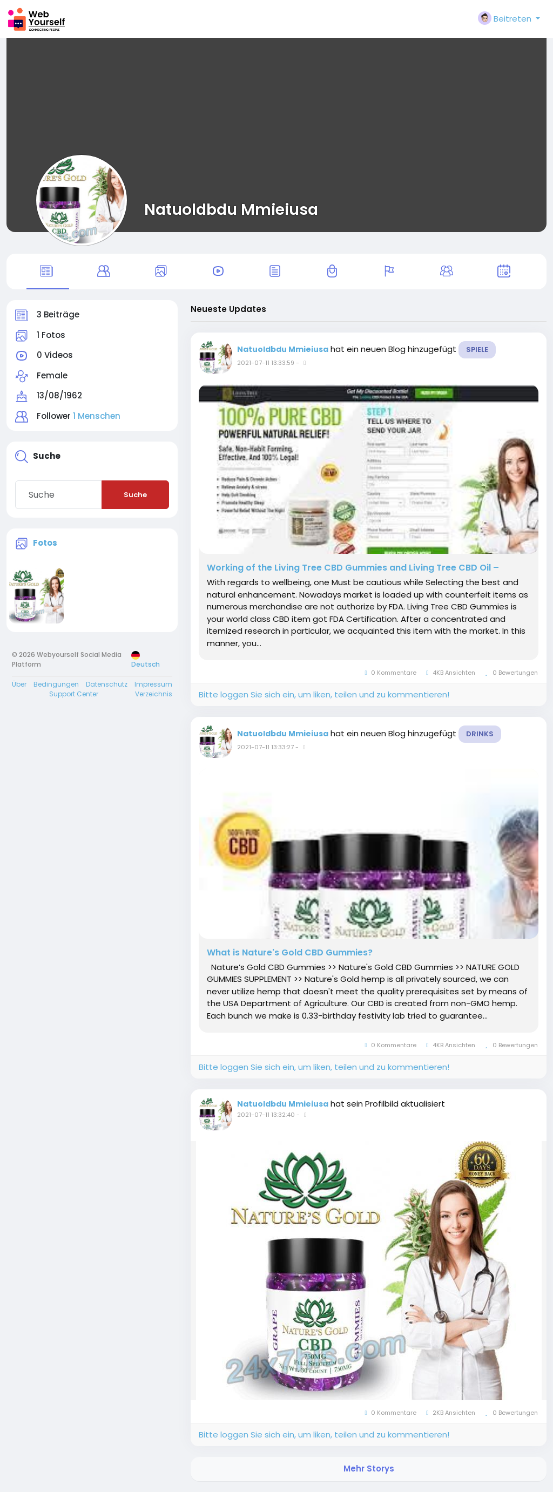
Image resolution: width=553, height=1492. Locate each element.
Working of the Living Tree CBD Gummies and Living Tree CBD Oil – (353, 568)
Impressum (153, 684)
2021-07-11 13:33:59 (265, 362)
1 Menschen (96, 416)
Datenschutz (106, 684)
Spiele (477, 349)
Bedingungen (56, 684)
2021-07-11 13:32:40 (266, 1114)
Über (19, 684)
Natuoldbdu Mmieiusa (231, 209)
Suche (135, 495)
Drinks (480, 734)
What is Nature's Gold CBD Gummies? (290, 953)
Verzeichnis (153, 693)
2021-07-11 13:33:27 (265, 747)
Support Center (73, 693)
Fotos (45, 542)
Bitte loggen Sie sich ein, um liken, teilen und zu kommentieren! (324, 694)
